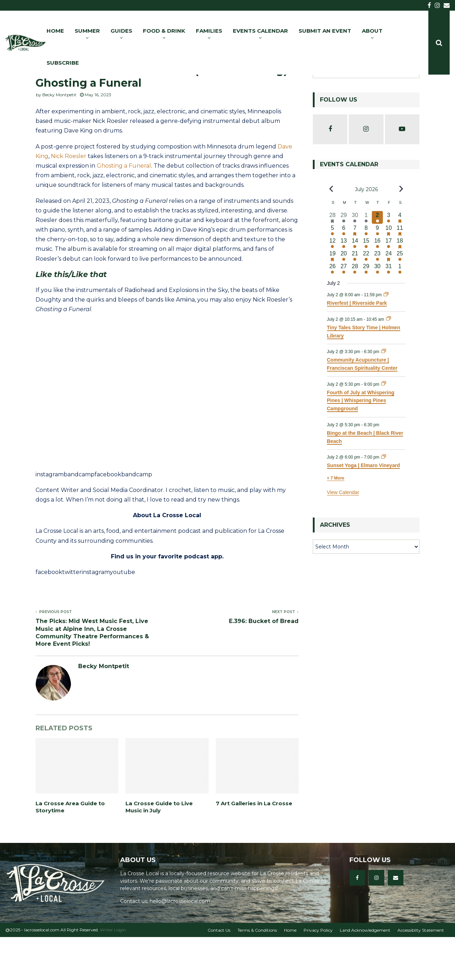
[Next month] (401, 221)
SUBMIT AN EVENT (325, 30)
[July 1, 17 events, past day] (366, 249)
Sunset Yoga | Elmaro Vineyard (363, 497)
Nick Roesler (68, 188)
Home (290, 962)
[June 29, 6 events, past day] (343, 249)
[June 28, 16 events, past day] (332, 249)
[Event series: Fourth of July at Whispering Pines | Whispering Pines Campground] (383, 415)
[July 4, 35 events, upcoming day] (400, 249)
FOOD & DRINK (164, 30)
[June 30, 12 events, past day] (355, 249)
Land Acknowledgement (365, 962)
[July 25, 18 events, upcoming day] (400, 287)
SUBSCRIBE (63, 62)
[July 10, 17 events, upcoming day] (388, 262)
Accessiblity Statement (420, 962)
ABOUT (372, 30)
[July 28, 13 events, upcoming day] (355, 300)
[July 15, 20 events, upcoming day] (366, 275)
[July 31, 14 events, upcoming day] (388, 300)
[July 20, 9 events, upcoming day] (343, 287)
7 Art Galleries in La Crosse (254, 835)
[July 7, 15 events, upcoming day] (355, 262)
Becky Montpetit (59, 126)
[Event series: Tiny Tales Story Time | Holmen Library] (388, 350)
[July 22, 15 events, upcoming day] (366, 287)
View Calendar (343, 524)
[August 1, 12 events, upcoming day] (400, 300)
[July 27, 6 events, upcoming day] (343, 300)
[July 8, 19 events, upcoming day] (366, 262)
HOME (55, 30)
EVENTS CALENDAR (260, 30)
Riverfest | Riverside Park (357, 335)
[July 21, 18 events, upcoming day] (355, 287)
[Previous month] (331, 221)
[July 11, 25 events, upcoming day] (400, 262)
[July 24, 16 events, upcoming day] (388, 287)
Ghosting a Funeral (124, 197)
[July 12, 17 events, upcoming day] (332, 275)
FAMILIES (209, 30)
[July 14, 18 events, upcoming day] (355, 275)
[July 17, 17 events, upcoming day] (388, 275)
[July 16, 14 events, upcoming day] (377, 275)
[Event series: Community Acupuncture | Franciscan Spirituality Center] (383, 383)
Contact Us (219, 962)
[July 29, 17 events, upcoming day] (366, 300)
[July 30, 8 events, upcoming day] (377, 300)
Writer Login (113, 961)
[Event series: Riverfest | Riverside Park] (386, 326)
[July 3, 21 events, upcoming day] (388, 249)
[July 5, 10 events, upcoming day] (332, 262)
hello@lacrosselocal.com (180, 933)
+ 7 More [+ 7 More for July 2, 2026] (335, 510)
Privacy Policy (318, 962)
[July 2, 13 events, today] (377, 249)
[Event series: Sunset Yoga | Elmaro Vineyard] (383, 489)
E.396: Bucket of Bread (264, 653)
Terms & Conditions (257, 962)
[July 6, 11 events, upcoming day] (343, 262)
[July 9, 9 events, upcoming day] (377, 262)
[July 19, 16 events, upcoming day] (332, 287)
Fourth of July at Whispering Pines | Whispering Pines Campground (361, 432)
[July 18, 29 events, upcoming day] (400, 275)
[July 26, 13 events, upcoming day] (332, 300)
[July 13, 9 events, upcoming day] (343, 275)
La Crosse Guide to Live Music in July (159, 839)
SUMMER (87, 30)
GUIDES (121, 30)
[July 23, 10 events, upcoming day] (377, 287)
